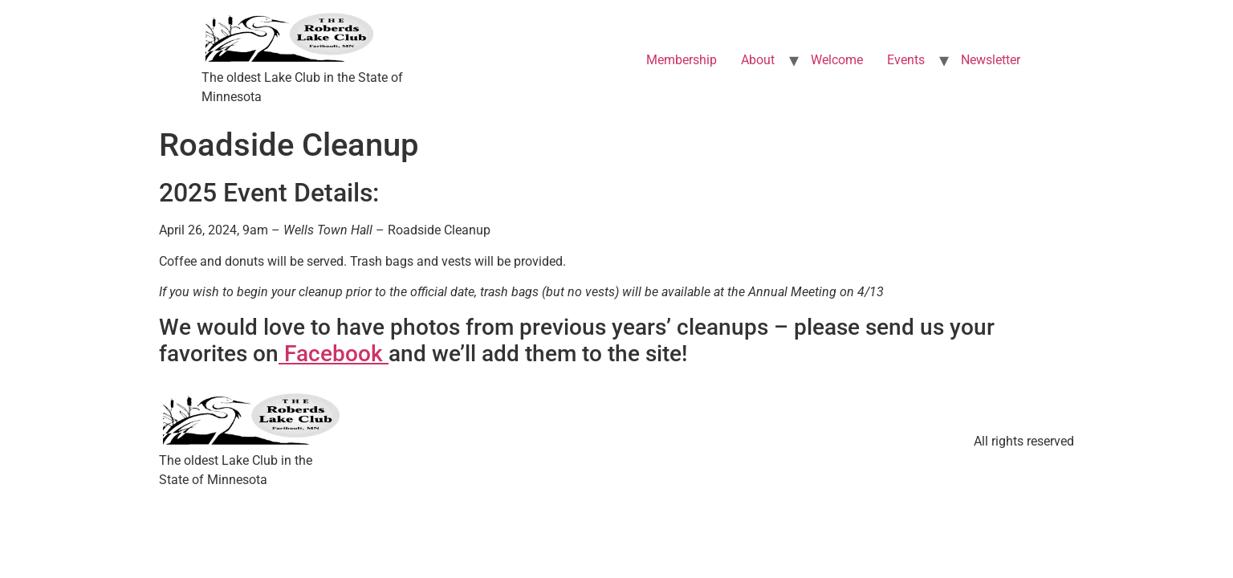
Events (906, 59)
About (758, 59)
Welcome (837, 59)
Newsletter (990, 59)
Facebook (334, 353)
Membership (681, 59)
